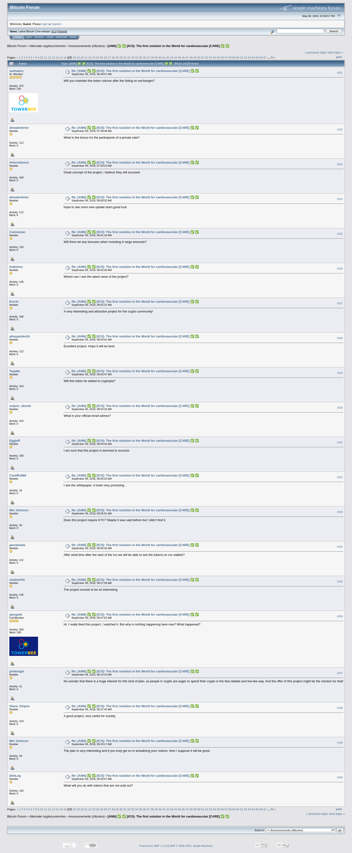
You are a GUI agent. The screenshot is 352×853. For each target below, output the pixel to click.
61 (241, 57)
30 (121, 57)
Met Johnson (18, 510)
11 (45, 57)
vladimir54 (17, 580)
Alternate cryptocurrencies (47, 46)
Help (29, 37)
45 (179, 57)
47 (187, 57)
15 (61, 57)
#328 (340, 338)
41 (163, 57)
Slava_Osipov (19, 706)
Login (49, 37)
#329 (340, 372)
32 (128, 57)
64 (253, 57)
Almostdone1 (19, 162)
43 (171, 57)
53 (210, 57)
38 (152, 57)
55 (218, 57)
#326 (340, 268)
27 (109, 57)
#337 (340, 673)
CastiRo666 (17, 475)
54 (214, 57)
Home (18, 37)
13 (53, 57)
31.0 (53, 31)
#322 (340, 129)
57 (226, 57)
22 (89, 57)
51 (202, 57)
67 (265, 57)
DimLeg (15, 775)
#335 (340, 581)
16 (65, 57)
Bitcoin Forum (16, 46)
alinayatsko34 (19, 336)
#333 (340, 512)
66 (261, 57)
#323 (340, 164)
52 (206, 57)
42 (167, 57)
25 (101, 57)
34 (136, 57)
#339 (340, 742)
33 (132, 57)
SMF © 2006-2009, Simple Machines (191, 845)
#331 (340, 442)
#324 (340, 199)
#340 (340, 777)
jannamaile (17, 545)
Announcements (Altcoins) (86, 46)
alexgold (15, 614)
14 (57, 57)
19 (78, 57)
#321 (340, 72)
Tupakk (14, 371)
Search (39, 37)
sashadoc (16, 71)
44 (175, 57)
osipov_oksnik (20, 406)
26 (105, 57)
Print (339, 57)
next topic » (335, 52)
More (73, 37)
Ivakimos (16, 267)
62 (245, 57)
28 (113, 57)
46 (183, 57)
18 (74, 57)
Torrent (62, 31)
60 (237, 57)
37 (148, 57)
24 (97, 57)
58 (230, 57)
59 (233, 57)
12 (49, 57)
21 (86, 57)
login (45, 23)
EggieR (14, 440)
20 (82, 57)
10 (41, 57)
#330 (340, 407)
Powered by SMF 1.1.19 (153, 845)
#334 (340, 546)
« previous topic (315, 52)
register (56, 23)
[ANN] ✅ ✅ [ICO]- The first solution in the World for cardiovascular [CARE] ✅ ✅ (168, 46)
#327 (340, 303)
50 (198, 57)
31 (124, 57)
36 (144, 57)
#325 (340, 233)
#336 (340, 616)
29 (117, 57)
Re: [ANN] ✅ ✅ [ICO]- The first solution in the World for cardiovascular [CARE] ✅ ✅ (135, 71)
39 (156, 57)
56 (222, 57)
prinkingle (16, 671)
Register (61, 37)
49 (194, 57)
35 (140, 57)
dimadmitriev (19, 127)
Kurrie (13, 301)
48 (191, 57)
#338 (340, 707)
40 (160, 57)
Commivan (17, 232)
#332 (340, 477)
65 (257, 57)
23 (93, 57)
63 (249, 57)
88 (272, 57)
